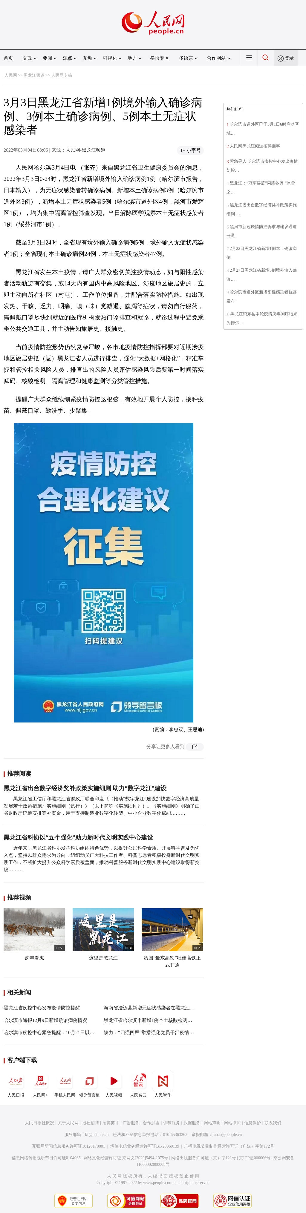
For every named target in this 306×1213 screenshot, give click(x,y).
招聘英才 (110, 1123)
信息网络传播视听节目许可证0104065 (46, 1158)
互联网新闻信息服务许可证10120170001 (68, 1146)
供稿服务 (171, 1123)
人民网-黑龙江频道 (85, 150)
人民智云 (138, 1084)
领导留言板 (89, 1084)
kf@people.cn (97, 1134)
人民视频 (113, 1084)
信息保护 (252, 1123)
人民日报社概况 (39, 1123)
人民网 (10, 75)
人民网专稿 (61, 75)
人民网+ (40, 1084)
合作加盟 (151, 1123)
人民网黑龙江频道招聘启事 (255, 146)
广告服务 (131, 1123)
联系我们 (272, 1123)
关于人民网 (68, 1123)
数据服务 (191, 1123)
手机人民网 (64, 1084)
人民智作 (162, 1084)
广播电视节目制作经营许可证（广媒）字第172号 (229, 1146)
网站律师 (232, 1123)
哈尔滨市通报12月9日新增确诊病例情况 (45, 1020)
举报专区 (159, 58)
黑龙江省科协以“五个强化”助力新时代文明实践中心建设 (78, 837)
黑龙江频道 (34, 75)
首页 (8, 58)
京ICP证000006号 (255, 1158)
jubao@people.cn (227, 1134)
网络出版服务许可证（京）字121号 (203, 1158)
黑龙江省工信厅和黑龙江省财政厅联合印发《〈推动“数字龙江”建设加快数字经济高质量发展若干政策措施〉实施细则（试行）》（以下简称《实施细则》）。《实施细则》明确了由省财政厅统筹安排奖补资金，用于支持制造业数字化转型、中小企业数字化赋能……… (102, 806)
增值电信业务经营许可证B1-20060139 (144, 1146)
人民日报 (15, 1084)
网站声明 (212, 1123)
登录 (289, 58)
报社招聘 (90, 1123)
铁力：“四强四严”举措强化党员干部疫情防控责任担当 (161, 1032)
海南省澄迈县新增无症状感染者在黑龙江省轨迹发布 (159, 1007)
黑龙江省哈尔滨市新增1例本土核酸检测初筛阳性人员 (160, 1020)
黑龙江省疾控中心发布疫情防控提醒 (42, 1007)
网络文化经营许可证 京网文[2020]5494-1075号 (126, 1158)
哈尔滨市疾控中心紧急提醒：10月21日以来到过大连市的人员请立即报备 (80, 1032)
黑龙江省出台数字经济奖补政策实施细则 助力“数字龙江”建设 (85, 788)
